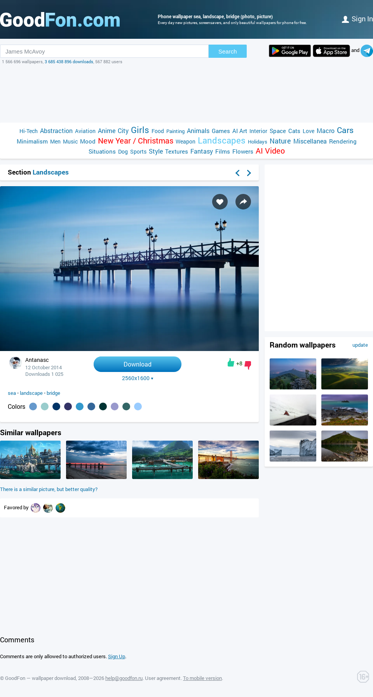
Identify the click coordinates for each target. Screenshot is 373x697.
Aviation (85, 131)
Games (221, 131)
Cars (345, 130)
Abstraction (56, 130)
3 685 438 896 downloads (69, 61)
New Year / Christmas (135, 140)
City (123, 130)
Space (278, 131)
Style (156, 151)
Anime (106, 130)
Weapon (185, 141)
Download (138, 364)
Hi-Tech (28, 131)
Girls (140, 129)
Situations (102, 151)
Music (70, 141)
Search (227, 51)
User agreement (163, 678)
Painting (175, 131)
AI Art (239, 131)
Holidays (257, 141)
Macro (326, 130)
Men (55, 141)
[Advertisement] (186, 93)
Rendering (343, 141)
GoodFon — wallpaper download (40, 678)
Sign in (357, 18)
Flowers (242, 151)
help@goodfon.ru (124, 678)
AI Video (270, 150)
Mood (88, 141)
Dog (123, 151)
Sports (138, 151)
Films (222, 151)
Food (158, 131)
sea (12, 392)
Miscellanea (310, 141)
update (360, 345)
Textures (176, 151)
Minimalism (32, 141)
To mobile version (202, 678)
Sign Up (116, 656)
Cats (294, 131)
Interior (258, 131)
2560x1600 (137, 378)
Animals (198, 130)
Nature (280, 141)
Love (308, 131)
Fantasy (201, 151)
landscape (31, 392)
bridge (53, 392)
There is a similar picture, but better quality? (49, 489)
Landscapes (222, 140)
